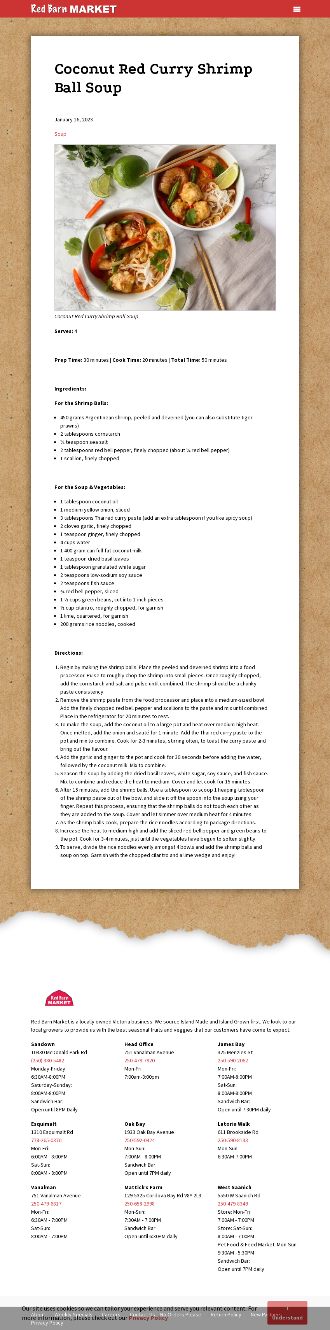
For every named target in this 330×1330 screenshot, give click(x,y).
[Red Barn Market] (74, 8)
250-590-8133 (233, 1140)
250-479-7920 (139, 1060)
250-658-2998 (139, 1203)
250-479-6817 (46, 1203)
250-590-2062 (233, 1060)
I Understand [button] (287, 1313)
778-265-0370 (46, 1140)
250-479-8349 (233, 1203)
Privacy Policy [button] (148, 1317)
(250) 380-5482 (47, 1060)
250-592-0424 (139, 1140)
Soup (60, 133)
